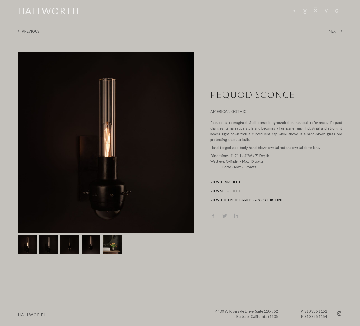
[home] (48, 11)
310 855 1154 (315, 316)
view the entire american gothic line (246, 200)
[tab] (27, 244)
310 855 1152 (315, 311)
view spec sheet (225, 191)
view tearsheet (225, 182)
